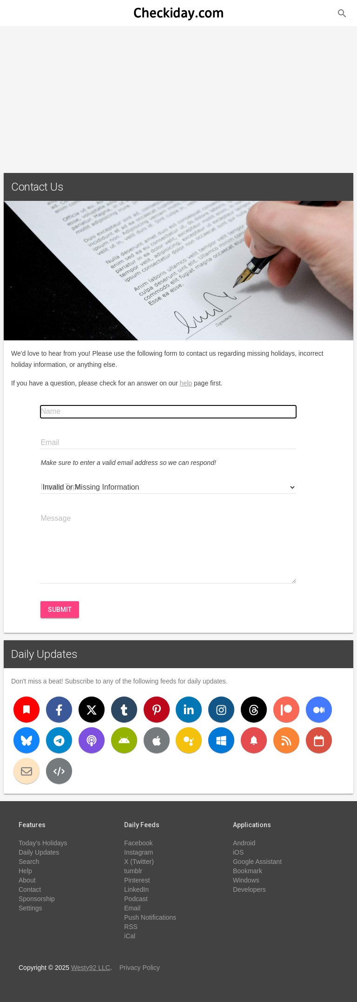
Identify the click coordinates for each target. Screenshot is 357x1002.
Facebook (138, 843)
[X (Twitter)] (92, 710)
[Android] (124, 740)
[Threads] (254, 710)
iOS (238, 852)
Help (25, 871)
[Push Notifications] (254, 740)
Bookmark (247, 871)
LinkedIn (136, 889)
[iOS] (157, 740)
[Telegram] (59, 740)
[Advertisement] (178, 96)
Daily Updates (44, 654)
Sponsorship (37, 898)
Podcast (136, 898)
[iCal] (319, 740)
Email (132, 908)
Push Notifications (150, 917)
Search (29, 861)
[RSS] (286, 740)
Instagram (138, 852)
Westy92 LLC (90, 967)
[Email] (26, 771)
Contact (30, 889)
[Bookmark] (26, 710)
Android (244, 843)
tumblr (133, 871)
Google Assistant (257, 861)
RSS (131, 926)
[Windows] (221, 740)
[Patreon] (286, 710)
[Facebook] (59, 710)
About (27, 880)
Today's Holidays (43, 843)
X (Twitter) (139, 861)
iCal (129, 936)
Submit (60, 609)
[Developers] (59, 771)
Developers (249, 889)
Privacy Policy (139, 967)
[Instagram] (221, 710)
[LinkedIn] (189, 710)
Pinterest (137, 880)
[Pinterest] (157, 710)
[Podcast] (92, 740)
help (186, 383)
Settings (30, 908)
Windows (246, 880)
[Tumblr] (124, 710)
